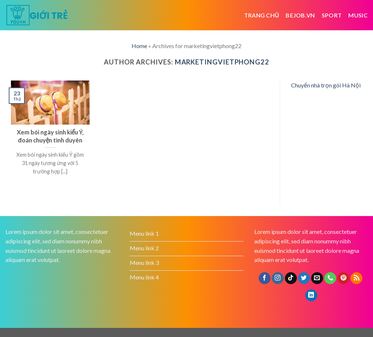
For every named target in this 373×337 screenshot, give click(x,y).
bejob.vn (300, 15)
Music (358, 15)
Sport (332, 15)
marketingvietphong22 (222, 62)
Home (139, 45)
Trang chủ (261, 15)
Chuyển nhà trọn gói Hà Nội (326, 85)
